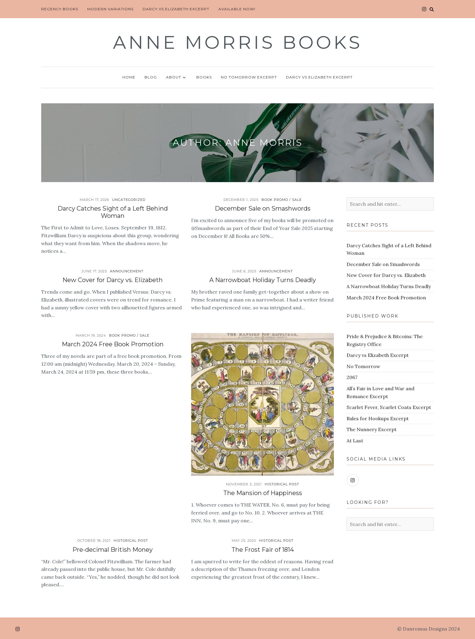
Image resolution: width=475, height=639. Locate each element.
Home (128, 77)
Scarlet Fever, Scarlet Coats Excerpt (389, 407)
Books (204, 77)
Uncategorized (128, 200)
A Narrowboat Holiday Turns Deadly (262, 280)
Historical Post (282, 484)
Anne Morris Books (237, 42)
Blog (150, 77)
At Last (355, 441)
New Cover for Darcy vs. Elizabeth (112, 280)
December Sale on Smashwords (263, 208)
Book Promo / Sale (281, 200)
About (176, 78)
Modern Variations (110, 9)
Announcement (127, 271)
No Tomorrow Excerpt (249, 77)
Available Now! (236, 9)
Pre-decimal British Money (112, 549)
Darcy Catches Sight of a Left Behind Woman (113, 212)
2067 (352, 377)
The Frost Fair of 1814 (262, 549)
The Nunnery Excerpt (372, 429)
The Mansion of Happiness (262, 493)
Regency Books (59, 9)
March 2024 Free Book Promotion (113, 344)
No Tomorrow (363, 366)
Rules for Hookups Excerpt (378, 418)
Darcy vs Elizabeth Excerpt (176, 9)
